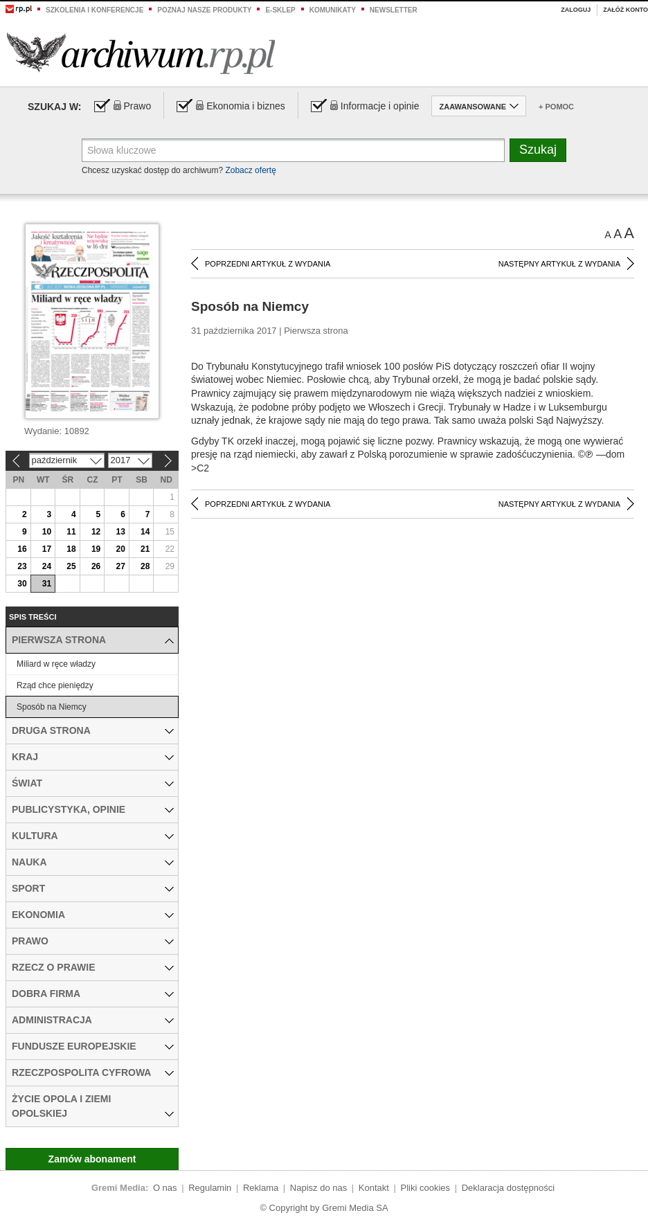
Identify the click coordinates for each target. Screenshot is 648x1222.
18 (70, 549)
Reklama (260, 1188)
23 (21, 566)
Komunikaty (332, 10)
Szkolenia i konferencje (94, 10)
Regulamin (209, 1188)
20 (120, 549)
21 (145, 549)
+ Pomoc (556, 106)
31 (46, 583)
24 (46, 566)
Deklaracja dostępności (508, 1188)
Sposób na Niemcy (52, 707)
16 (21, 549)
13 (120, 532)
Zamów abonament (92, 1159)
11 (70, 532)
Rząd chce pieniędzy (55, 685)
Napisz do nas (318, 1188)
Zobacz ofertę (250, 170)
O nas (165, 1188)
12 (95, 532)
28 (145, 566)
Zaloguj (576, 9)
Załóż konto (625, 9)
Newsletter (393, 10)
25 (70, 566)
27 (120, 566)
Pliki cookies (426, 1188)
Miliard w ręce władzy (56, 664)
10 (46, 532)
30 (21, 583)
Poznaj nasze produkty (204, 10)
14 (145, 532)
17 (46, 549)
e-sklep (280, 10)
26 (95, 566)
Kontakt (374, 1188)
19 (95, 549)
